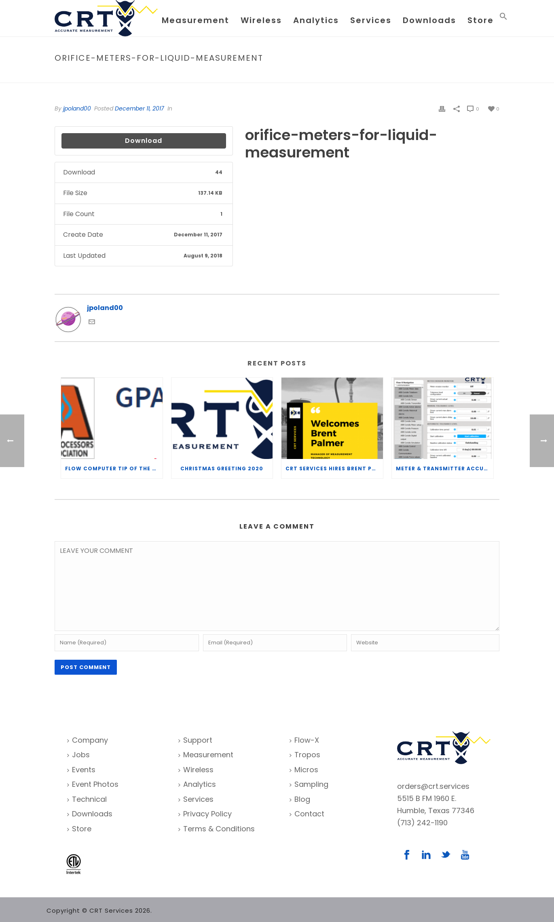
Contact (307, 814)
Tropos (305, 755)
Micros (304, 770)
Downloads (429, 20)
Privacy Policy (205, 814)
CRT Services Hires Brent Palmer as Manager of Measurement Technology (334, 468)
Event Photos (92, 784)
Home (352, 75)
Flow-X (304, 740)
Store (480, 20)
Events (81, 770)
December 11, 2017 (139, 108)
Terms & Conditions (216, 829)
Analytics (316, 20)
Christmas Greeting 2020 (221, 468)
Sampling (309, 784)
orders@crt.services (433, 786)
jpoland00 (77, 108)
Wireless (261, 20)
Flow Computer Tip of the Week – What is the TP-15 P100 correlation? (114, 468)
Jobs (78, 755)
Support (195, 740)
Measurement (195, 20)
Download (143, 140)
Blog (300, 799)
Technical (87, 799)
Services (370, 20)
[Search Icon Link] (503, 18)
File (369, 75)
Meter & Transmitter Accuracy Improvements (444, 468)
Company (87, 740)
